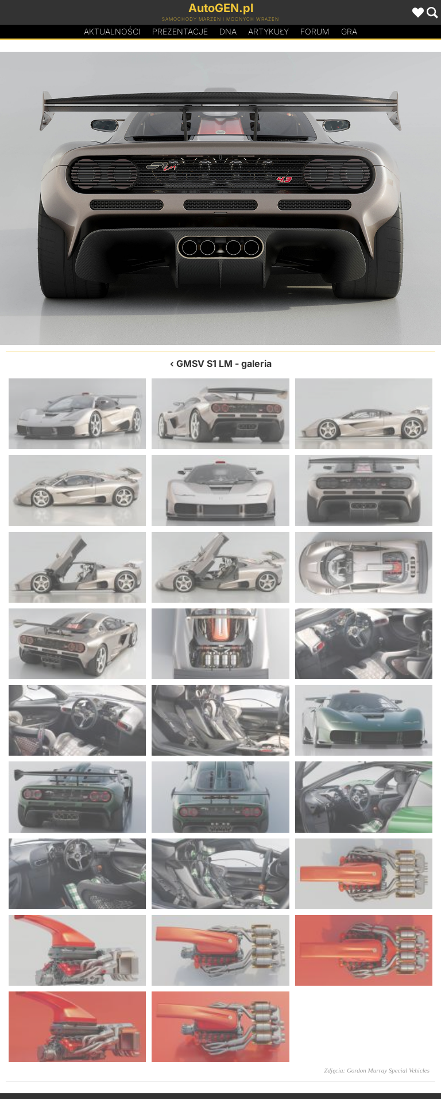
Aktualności (112, 31)
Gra (349, 31)
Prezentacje (180, 31)
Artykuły (268, 31)
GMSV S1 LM (204, 363)
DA (228, 32)
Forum (315, 31)
